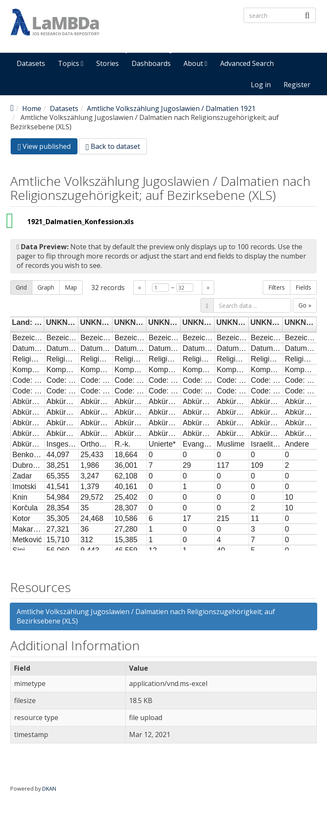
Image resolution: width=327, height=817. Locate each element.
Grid (21, 287)
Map (71, 287)
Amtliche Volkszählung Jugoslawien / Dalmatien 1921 (171, 108)
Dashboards (151, 63)
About (195, 63)
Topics (70, 63)
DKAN (49, 788)
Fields (303, 287)
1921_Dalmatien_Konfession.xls (80, 221)
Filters (276, 287)
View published (47, 147)
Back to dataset (113, 146)
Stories (107, 63)
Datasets (31, 63)
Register (297, 84)
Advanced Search (247, 63)
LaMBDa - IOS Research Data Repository (198, 37)
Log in (261, 84)
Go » (304, 305)
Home (31, 108)
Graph (45, 287)
